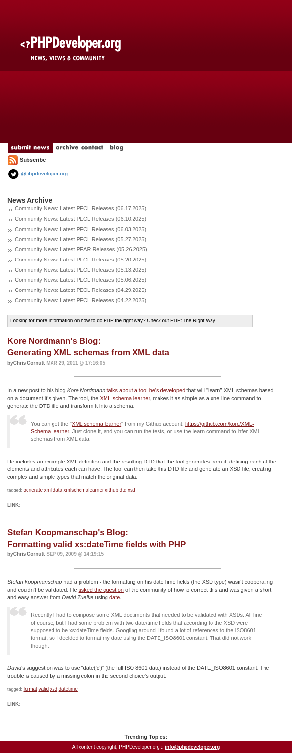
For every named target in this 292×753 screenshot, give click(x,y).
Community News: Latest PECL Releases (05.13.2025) (80, 270)
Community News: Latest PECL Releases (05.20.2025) (80, 259)
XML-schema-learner (125, 398)
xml (48, 489)
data (57, 489)
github (111, 489)
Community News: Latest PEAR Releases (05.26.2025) (81, 249)
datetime (68, 689)
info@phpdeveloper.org (192, 747)
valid (43, 689)
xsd (131, 489)
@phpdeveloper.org (37, 173)
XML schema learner (96, 424)
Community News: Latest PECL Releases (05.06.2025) (80, 280)
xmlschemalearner (84, 489)
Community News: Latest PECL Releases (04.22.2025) (80, 300)
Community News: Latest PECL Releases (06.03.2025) (80, 229)
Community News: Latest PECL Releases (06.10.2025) (80, 219)
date (114, 597)
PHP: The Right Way (192, 320)
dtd (123, 489)
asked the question (101, 590)
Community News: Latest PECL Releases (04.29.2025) (80, 290)
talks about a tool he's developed (145, 390)
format (30, 689)
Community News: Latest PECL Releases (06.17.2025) (80, 208)
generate (33, 489)
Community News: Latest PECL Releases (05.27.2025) (80, 239)
